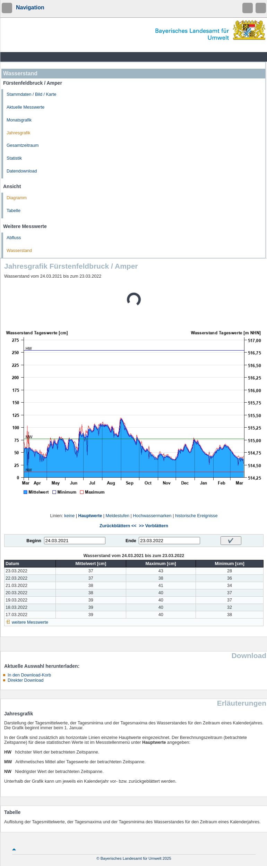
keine (69, 515)
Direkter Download (26, 680)
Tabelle (13, 210)
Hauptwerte (90, 515)
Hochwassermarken (152, 515)
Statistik (14, 158)
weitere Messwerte (30, 622)
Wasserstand (19, 250)
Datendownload (22, 171)
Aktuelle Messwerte (25, 107)
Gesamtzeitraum (22, 145)
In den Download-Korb (29, 675)
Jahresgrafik (19, 133)
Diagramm (17, 197)
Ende (131, 540)
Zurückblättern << (118, 525)
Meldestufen (117, 515)
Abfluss (14, 237)
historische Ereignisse (196, 515)
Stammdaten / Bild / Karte (32, 94)
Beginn (33, 540)
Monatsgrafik (19, 120)
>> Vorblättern (153, 525)
